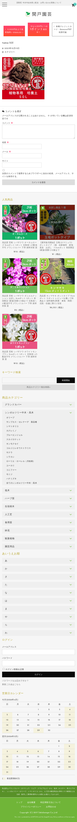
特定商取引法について (50, 802)
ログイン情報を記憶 (13, 669)
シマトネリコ (12, 426)
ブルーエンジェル (14, 435)
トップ (19, 802)
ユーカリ (10, 466)
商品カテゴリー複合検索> (38, 387)
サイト (5, 161)
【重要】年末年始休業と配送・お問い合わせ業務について (38, 3)
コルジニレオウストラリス (18, 448)
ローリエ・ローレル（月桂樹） (20, 461)
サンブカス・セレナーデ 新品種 (21, 422)
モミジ (9, 474)
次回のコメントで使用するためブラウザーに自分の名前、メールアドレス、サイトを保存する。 (38, 175)
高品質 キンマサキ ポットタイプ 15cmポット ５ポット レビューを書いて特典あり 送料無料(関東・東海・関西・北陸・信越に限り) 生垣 (57, 300)
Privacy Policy (52, 817)
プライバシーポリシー (31, 807)
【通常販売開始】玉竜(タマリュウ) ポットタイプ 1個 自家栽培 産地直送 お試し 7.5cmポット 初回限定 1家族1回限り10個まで (57, 246)
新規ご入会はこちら (11, 684)
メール (6, 152)
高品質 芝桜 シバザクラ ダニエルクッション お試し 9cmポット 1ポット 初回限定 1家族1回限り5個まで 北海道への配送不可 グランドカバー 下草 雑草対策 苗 (19, 301)
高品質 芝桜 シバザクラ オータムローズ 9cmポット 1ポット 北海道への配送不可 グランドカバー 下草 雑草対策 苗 (19, 245)
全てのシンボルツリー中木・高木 (21, 483)
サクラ (9, 453)
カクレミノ (11, 431)
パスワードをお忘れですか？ (15, 681)
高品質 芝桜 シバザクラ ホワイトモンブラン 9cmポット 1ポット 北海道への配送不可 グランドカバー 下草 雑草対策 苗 (19, 355)
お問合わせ (51, 807)
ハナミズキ (11, 479)
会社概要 (31, 802)
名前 (5, 142)
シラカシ (10, 457)
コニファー (11, 470)
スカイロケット (13, 439)
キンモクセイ (12, 444)
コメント (7, 123)
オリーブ (10, 418)
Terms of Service (65, 817)
